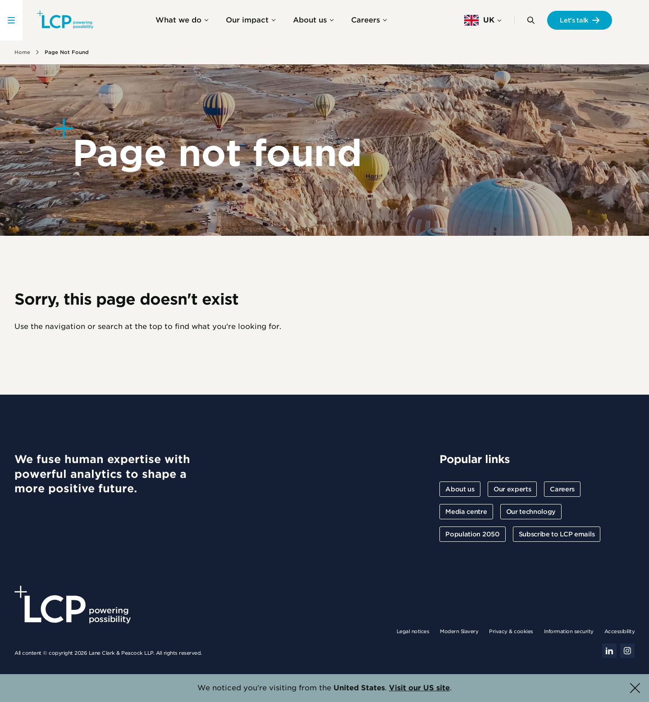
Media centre (466, 511)
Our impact (247, 20)
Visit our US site (419, 688)
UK (479, 20)
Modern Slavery (459, 631)
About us (310, 20)
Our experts (512, 489)
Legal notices (413, 631)
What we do (178, 20)
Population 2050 (472, 534)
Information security (569, 631)
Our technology (531, 511)
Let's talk (574, 20)
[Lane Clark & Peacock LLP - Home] (65, 20)
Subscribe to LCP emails (557, 534)
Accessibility (619, 631)
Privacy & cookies (511, 631)
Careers (365, 20)
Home (22, 52)
